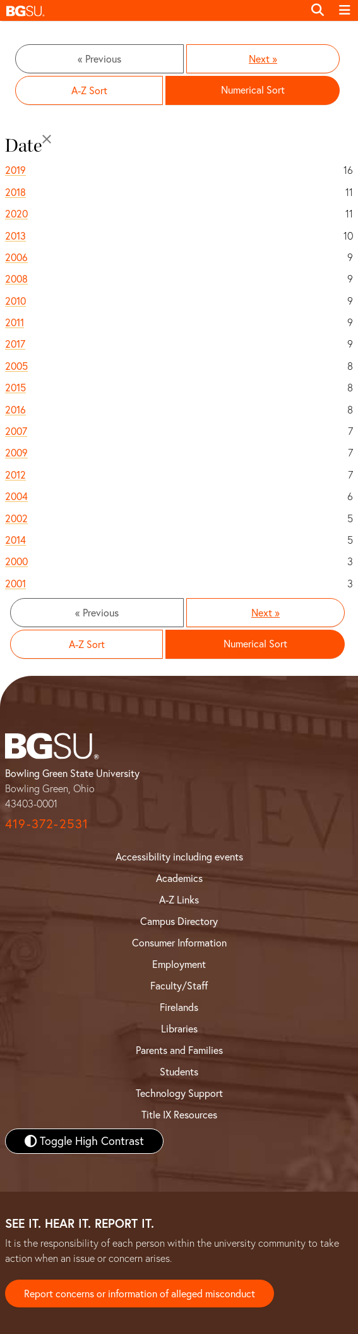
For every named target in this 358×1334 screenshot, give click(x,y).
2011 (14, 322)
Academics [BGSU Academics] (179, 878)
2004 (16, 496)
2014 (15, 540)
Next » (263, 58)
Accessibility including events (179, 856)
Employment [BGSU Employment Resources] (179, 964)
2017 (15, 344)
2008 (16, 278)
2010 (15, 301)
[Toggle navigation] (344, 10)
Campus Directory (179, 921)
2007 (16, 431)
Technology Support (179, 1093)
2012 (15, 474)
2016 (15, 409)
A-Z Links (179, 899)
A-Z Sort (89, 90)
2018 (15, 192)
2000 (16, 561)
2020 (16, 213)
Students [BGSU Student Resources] (179, 1071)
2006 (16, 257)
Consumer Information (179, 942)
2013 (15, 235)
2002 (16, 518)
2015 (15, 387)
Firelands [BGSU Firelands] (179, 1007)
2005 (16, 366)
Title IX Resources (179, 1114)
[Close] (47, 139)
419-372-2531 (46, 823)
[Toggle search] (317, 10)
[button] (152, 10)
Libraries (179, 1028)
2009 (16, 452)
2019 (15, 170)
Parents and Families (179, 1050)
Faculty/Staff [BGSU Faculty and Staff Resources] (179, 985)
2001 (15, 583)
